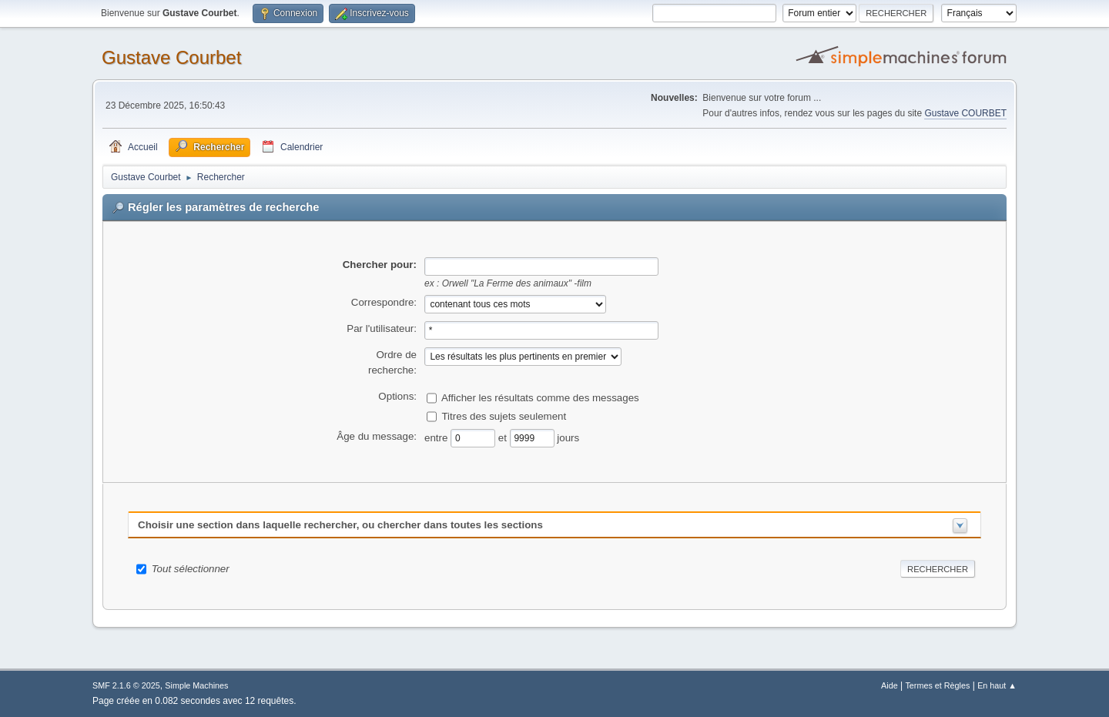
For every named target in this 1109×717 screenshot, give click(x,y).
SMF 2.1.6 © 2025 (126, 685)
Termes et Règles (937, 685)
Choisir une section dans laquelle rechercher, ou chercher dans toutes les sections (340, 525)
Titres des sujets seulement (503, 415)
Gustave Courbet (171, 57)
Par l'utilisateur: (382, 328)
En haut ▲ (997, 685)
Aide (889, 685)
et (504, 437)
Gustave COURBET (965, 113)
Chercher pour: (380, 264)
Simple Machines (196, 685)
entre (437, 437)
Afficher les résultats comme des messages (540, 397)
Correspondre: (384, 302)
